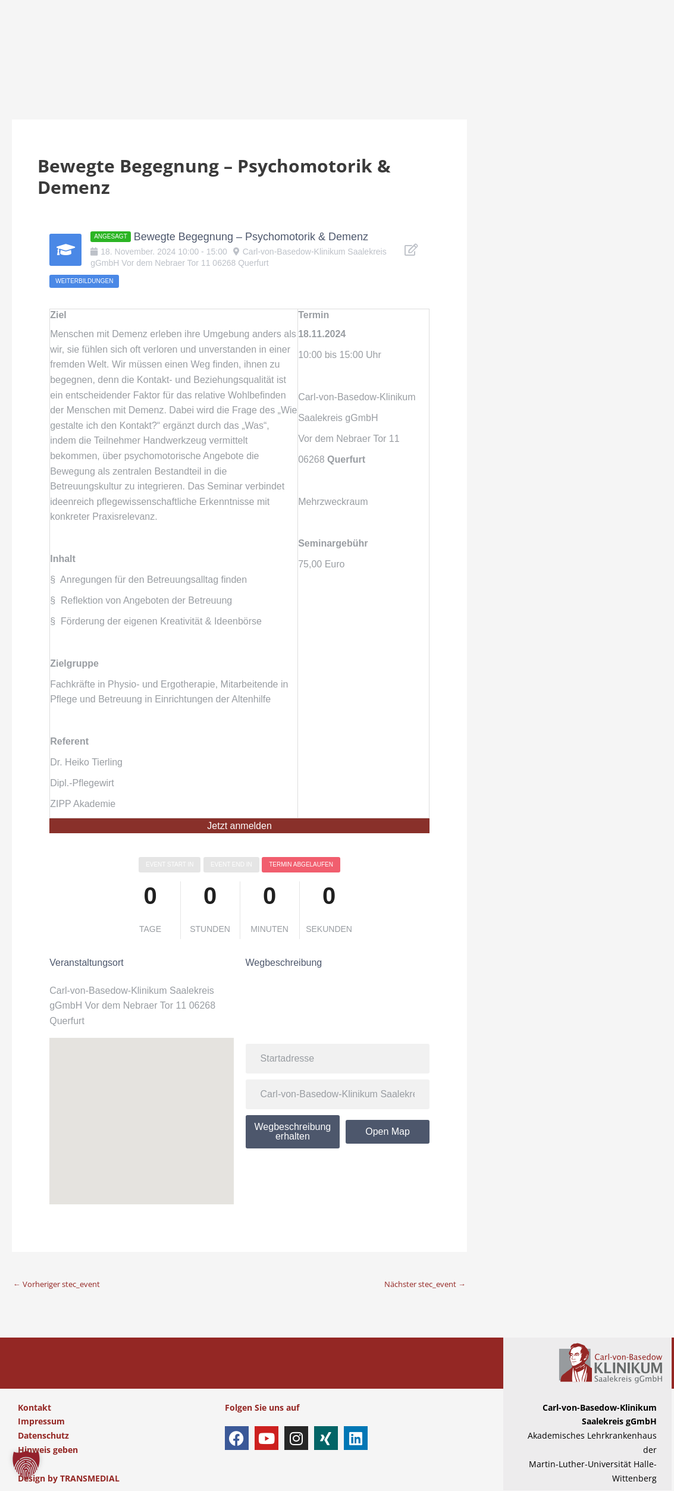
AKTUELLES (502, 111)
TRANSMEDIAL (90, 1478)
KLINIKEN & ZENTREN (250, 37)
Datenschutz (43, 1436)
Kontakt (34, 1408)
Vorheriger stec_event (61, 1283)
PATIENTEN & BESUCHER (139, 37)
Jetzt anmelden (239, 826)
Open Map (387, 1131)
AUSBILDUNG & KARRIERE (474, 37)
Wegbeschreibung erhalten (293, 1131)
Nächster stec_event (420, 1283)
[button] (26, 1465)
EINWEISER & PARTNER (358, 37)
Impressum (41, 1421)
